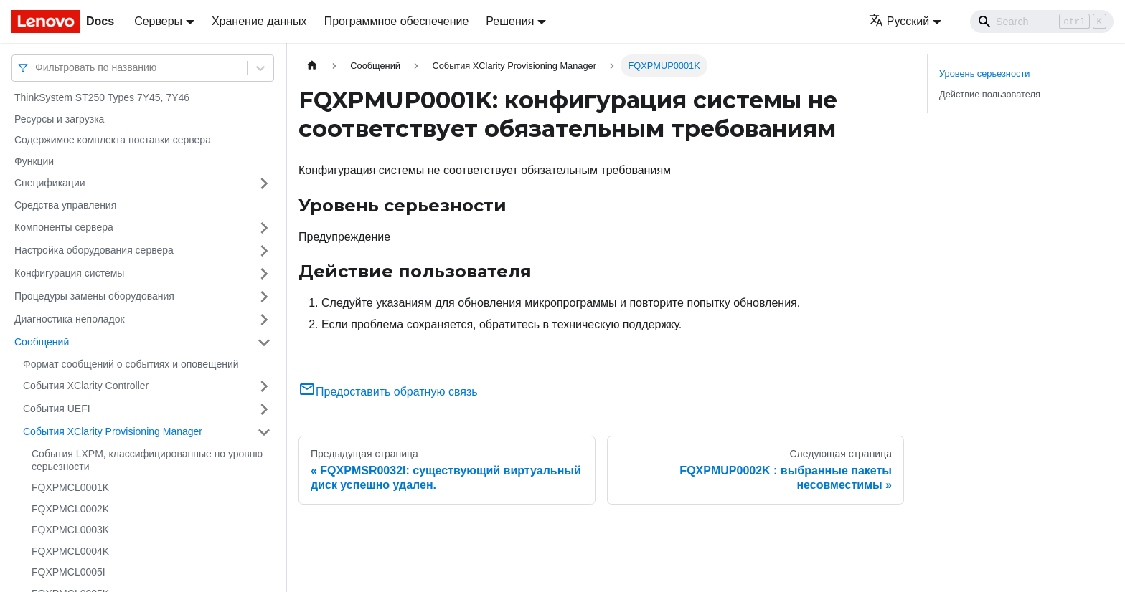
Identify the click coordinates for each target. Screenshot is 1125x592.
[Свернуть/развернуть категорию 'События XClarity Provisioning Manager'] (264, 432)
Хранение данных (259, 21)
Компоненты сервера (63, 227)
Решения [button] (510, 21)
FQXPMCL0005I (68, 572)
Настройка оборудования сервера (94, 250)
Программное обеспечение (396, 21)
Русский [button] (899, 21)
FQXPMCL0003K (70, 529)
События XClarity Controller (86, 385)
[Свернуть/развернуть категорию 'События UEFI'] (264, 409)
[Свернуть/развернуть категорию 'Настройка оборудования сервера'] (264, 250)
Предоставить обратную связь (388, 392)
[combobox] (36, 67)
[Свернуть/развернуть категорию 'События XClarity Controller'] (264, 386)
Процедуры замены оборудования (94, 296)
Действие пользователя (989, 94)
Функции (34, 161)
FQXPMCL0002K (70, 509)
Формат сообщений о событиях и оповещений (131, 364)
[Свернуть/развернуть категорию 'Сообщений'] (264, 342)
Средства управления (65, 205)
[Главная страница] (312, 65)
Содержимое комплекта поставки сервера (112, 139)
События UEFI (56, 408)
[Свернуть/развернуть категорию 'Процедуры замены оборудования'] (264, 296)
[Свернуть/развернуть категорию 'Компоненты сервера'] (264, 227)
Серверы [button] (158, 21)
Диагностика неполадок (69, 319)
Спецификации (49, 182)
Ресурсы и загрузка (59, 119)
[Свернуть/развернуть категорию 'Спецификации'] (264, 183)
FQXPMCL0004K (70, 551)
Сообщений (41, 342)
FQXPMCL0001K (70, 487)
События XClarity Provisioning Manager (112, 431)
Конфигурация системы (69, 273)
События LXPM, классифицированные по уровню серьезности (147, 460)
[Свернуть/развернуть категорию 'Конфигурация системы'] (264, 273)
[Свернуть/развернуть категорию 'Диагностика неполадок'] (264, 319)
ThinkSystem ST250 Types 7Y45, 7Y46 (101, 97)
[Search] (1042, 21)
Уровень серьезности (984, 73)
